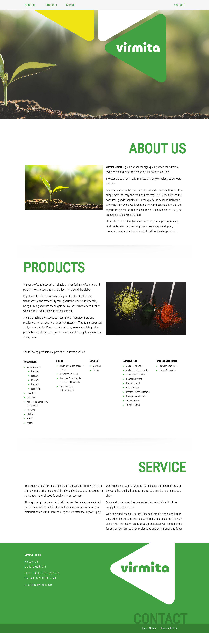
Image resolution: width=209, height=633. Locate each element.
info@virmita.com (42, 585)
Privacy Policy (169, 628)
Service (70, 5)
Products (51, 5)
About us (30, 5)
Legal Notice (149, 628)
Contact (179, 5)
